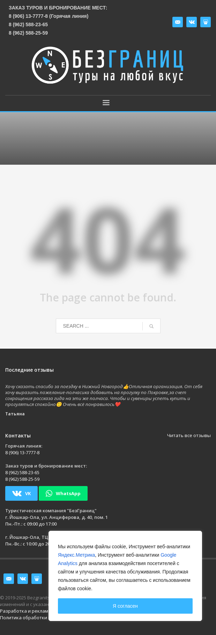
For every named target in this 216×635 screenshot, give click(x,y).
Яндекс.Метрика (76, 555)
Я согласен (125, 606)
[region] (125, 576)
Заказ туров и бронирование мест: (58, 7)
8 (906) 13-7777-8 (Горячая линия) (48, 16)
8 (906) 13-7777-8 (22, 452)
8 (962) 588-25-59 (28, 33)
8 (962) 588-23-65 (28, 24)
